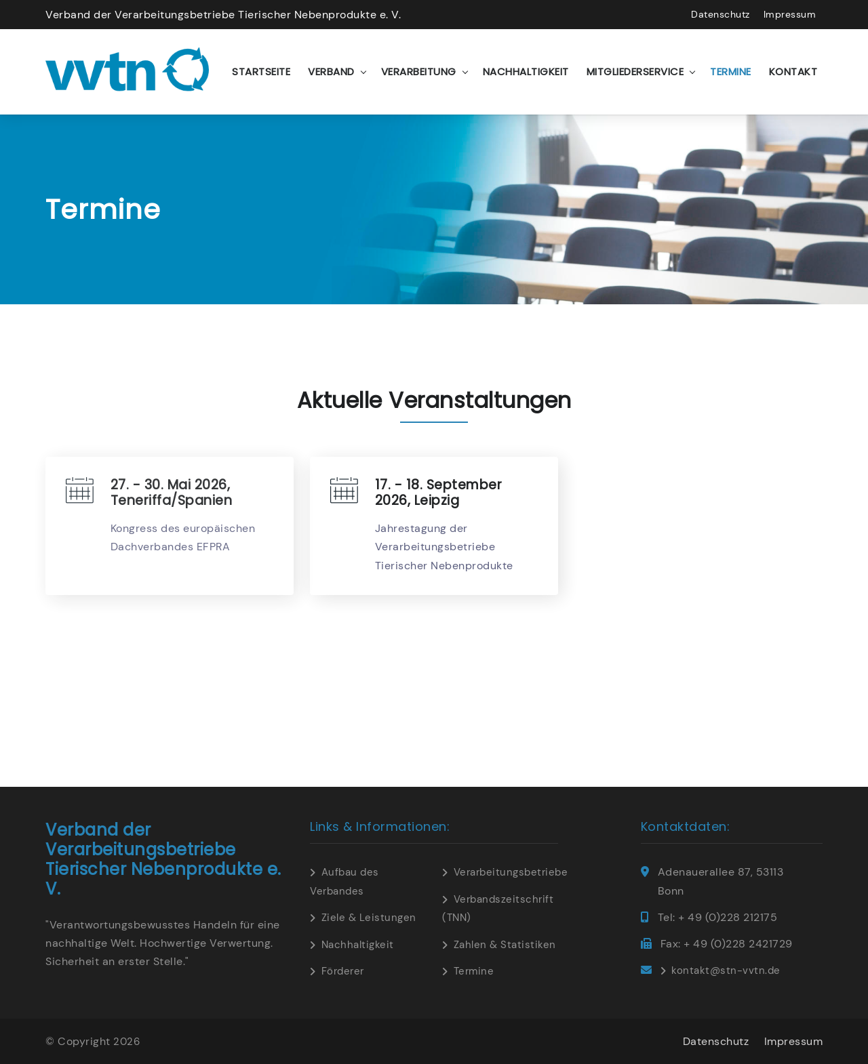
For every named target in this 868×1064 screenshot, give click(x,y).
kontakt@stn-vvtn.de (726, 970)
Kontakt (793, 71)
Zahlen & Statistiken (505, 945)
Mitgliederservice (635, 71)
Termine (730, 71)
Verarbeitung (418, 71)
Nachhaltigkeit (526, 71)
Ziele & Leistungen (368, 917)
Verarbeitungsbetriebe (511, 872)
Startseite (261, 71)
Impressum (790, 14)
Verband (331, 71)
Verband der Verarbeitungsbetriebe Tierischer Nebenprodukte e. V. (223, 14)
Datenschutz (720, 14)
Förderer (342, 971)
